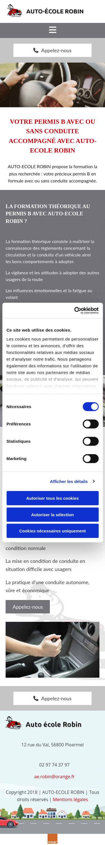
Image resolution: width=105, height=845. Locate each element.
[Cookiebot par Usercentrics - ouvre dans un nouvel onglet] (75, 310)
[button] (52, 50)
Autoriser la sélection (52, 514)
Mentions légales (70, 799)
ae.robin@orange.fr (54, 776)
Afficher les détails (69, 481)
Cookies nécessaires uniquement (52, 531)
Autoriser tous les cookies (52, 498)
